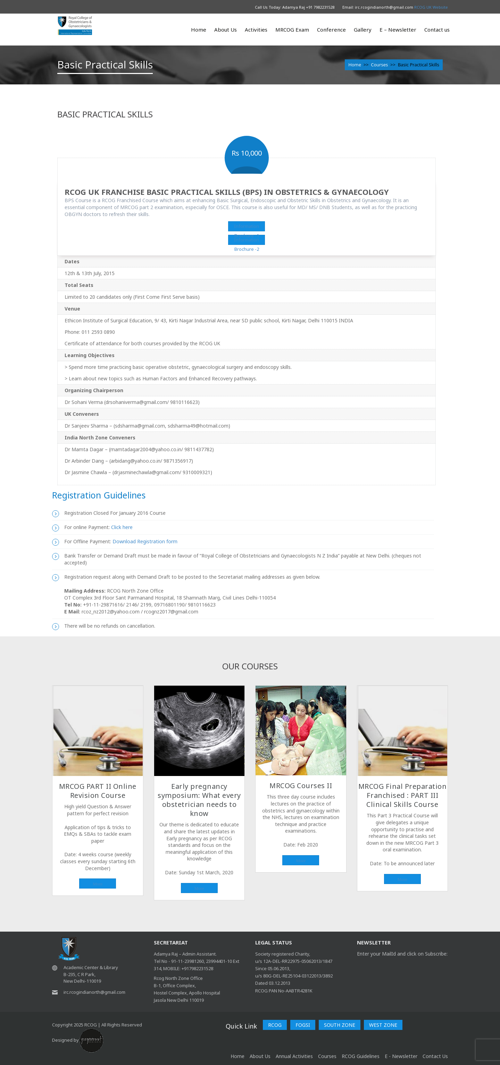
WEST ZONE (383, 1025)
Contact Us (435, 1056)
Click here (121, 527)
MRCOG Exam (292, 29)
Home (198, 29)
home (237, 1056)
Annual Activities (294, 1056)
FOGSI (302, 1025)
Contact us (437, 29)
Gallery (363, 29)
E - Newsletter (401, 1056)
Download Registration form (144, 541)
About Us (225, 29)
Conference (331, 29)
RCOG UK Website (431, 7)
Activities (256, 29)
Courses (379, 64)
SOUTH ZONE (339, 1025)
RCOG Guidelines (361, 1056)
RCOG (275, 1025)
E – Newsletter (398, 29)
